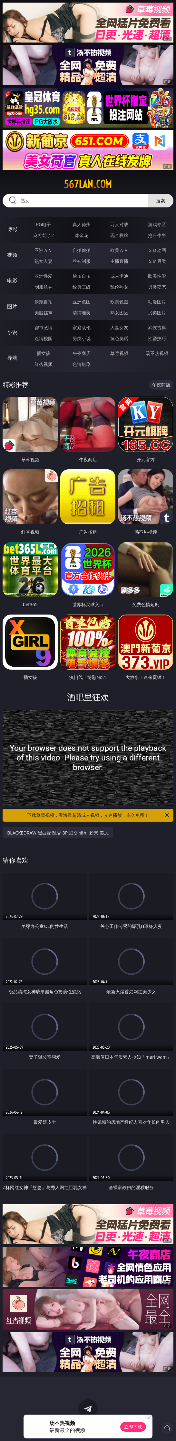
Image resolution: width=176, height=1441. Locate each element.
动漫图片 (157, 302)
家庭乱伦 (82, 327)
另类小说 (82, 338)
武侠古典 (157, 327)
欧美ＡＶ (119, 250)
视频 (12, 254)
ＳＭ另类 (157, 261)
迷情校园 (43, 338)
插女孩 (43, 353)
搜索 (160, 200)
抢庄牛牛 (157, 235)
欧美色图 (119, 302)
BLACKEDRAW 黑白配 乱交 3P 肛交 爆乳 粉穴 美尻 (58, 833)
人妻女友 (119, 327)
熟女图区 (119, 313)
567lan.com (88, 184)
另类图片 (157, 313)
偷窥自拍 (43, 302)
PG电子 (43, 224)
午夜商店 (82, 353)
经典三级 (82, 287)
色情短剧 (82, 364)
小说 (12, 332)
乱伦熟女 (119, 287)
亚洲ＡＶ (43, 250)
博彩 (12, 229)
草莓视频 (119, 353)
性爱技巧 (157, 338)
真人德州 (82, 224)
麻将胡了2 (43, 235)
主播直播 (119, 261)
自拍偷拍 (82, 250)
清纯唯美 (82, 313)
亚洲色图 (82, 302)
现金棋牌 (119, 235)
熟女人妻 (43, 261)
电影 (12, 280)
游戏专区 (157, 224)
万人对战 (119, 224)
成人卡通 (119, 276)
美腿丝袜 (43, 313)
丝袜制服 (82, 261)
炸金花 (81, 235)
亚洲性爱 (43, 276)
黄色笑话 (119, 338)
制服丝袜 (43, 287)
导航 (12, 357)
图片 (12, 306)
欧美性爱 (157, 276)
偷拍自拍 (82, 276)
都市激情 (43, 327)
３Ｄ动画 (157, 250)
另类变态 (157, 287)
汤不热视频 (157, 353)
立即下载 (133, 1427)
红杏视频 (43, 364)
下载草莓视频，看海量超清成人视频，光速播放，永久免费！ (98, 815)
